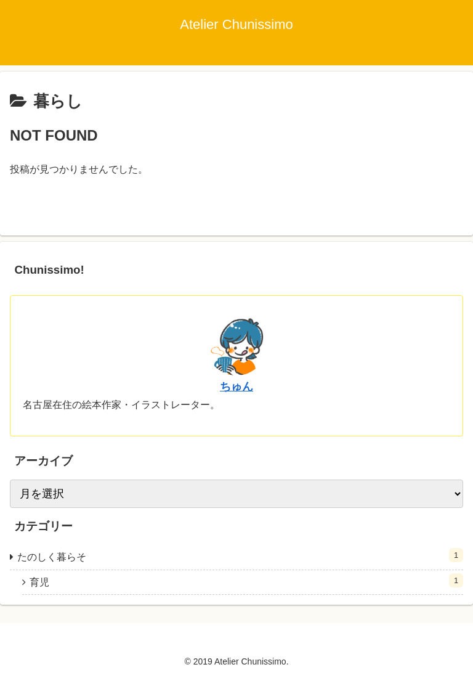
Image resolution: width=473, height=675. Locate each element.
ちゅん (236, 386)
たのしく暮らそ (240, 555)
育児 (246, 580)
